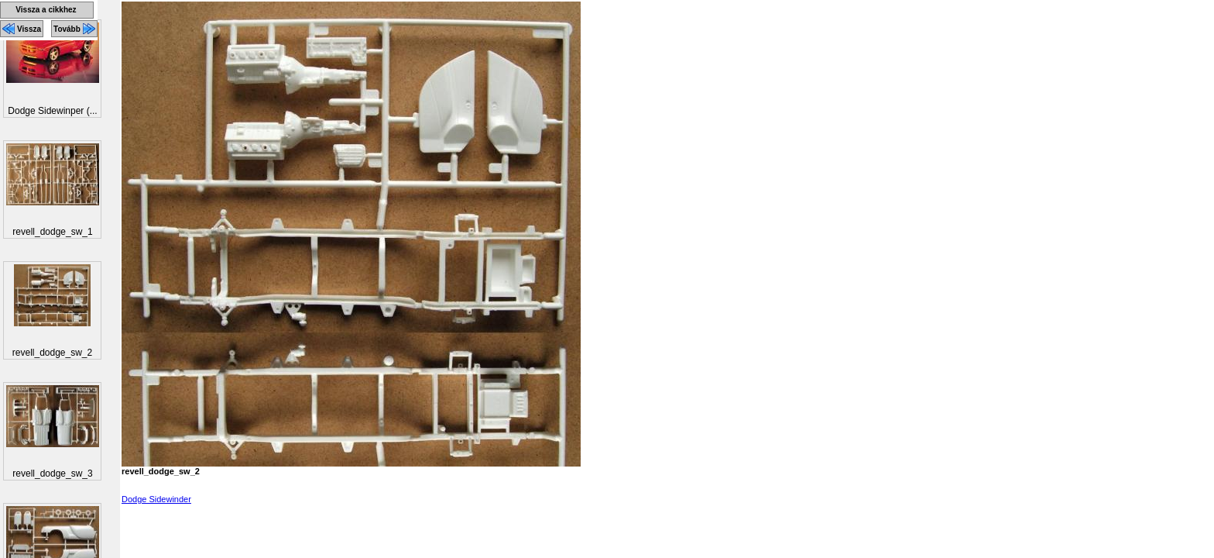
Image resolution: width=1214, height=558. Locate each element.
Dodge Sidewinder (156, 499)
